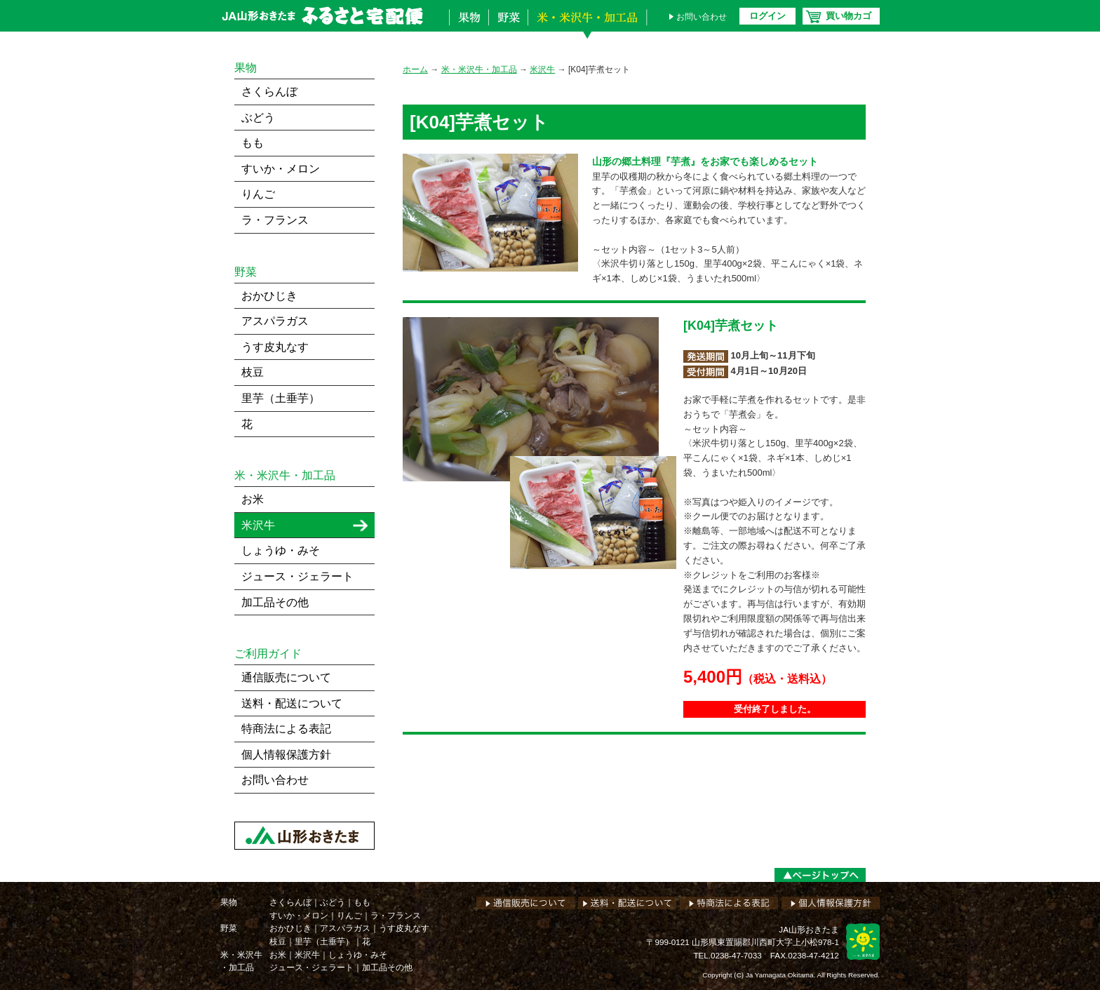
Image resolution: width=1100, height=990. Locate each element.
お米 (252, 499)
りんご (258, 194)
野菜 (508, 26)
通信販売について (286, 677)
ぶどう (258, 117)
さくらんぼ (269, 92)
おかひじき (269, 296)
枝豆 (252, 372)
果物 (468, 26)
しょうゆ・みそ (280, 550)
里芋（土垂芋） (280, 398)
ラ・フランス (275, 220)
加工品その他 (275, 602)
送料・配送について (291, 703)
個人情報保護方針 (286, 755)
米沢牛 (542, 69)
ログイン (767, 16)
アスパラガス (275, 321)
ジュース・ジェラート (297, 576)
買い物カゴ (848, 16)
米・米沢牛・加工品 (591, 26)
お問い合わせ (701, 17)
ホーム (415, 69)
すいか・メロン (280, 169)
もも (252, 143)
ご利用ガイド (268, 654)
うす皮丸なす (275, 347)
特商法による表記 (286, 729)
